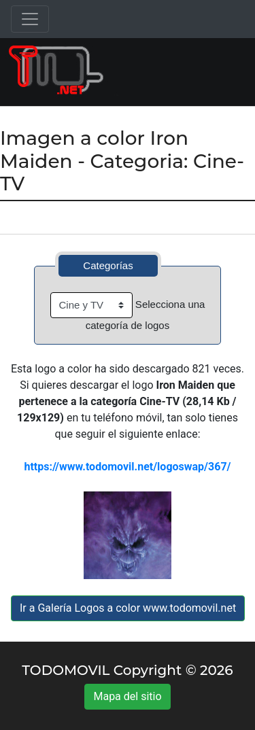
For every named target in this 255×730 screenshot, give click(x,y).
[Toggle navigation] (30, 19)
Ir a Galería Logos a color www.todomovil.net (128, 608)
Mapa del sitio (127, 696)
